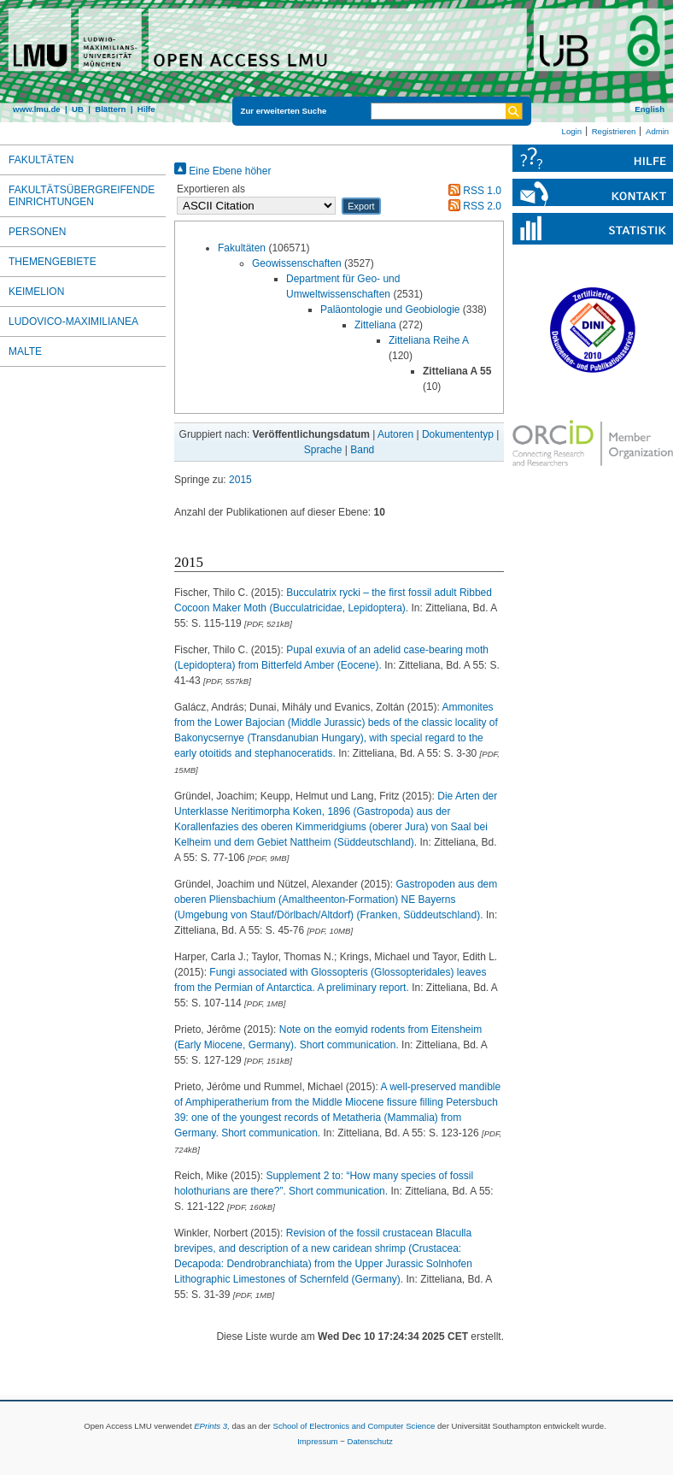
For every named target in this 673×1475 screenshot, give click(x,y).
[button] (361, 206)
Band (362, 450)
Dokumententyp (458, 434)
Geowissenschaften (297, 263)
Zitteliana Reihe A (428, 340)
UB (78, 109)
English (649, 109)
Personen (37, 232)
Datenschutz (370, 1441)
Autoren (395, 434)
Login (572, 131)
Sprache (323, 450)
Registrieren (614, 131)
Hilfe (146, 109)
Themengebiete (53, 262)
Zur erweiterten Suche (284, 110)
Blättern (110, 109)
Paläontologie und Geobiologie (389, 310)
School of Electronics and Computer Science (353, 1426)
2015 (240, 480)
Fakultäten (242, 248)
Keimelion (36, 292)
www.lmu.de (37, 109)
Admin (657, 131)
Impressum (317, 1441)
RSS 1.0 (472, 191)
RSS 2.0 (472, 206)
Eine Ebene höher (222, 171)
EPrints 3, (212, 1426)
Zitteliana (375, 325)
